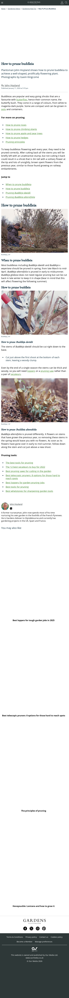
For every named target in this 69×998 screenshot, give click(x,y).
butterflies (21, 99)
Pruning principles (15, 141)
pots (3, 109)
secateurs (16, 374)
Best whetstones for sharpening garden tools (29, 491)
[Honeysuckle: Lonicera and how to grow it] (34, 860)
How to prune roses (16, 124)
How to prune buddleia (18, 188)
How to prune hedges (17, 137)
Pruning (18, 192)
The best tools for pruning (19, 462)
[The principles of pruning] (34, 764)
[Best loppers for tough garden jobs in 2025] (34, 574)
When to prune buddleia (18, 184)
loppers (31, 370)
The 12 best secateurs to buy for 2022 (25, 466)
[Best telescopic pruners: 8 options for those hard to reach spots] (34, 669)
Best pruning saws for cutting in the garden (28, 471)
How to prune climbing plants (21, 129)
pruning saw (47, 370)
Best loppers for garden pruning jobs (25, 482)
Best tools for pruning (17, 486)
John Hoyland (16, 504)
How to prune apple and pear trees (24, 133)
